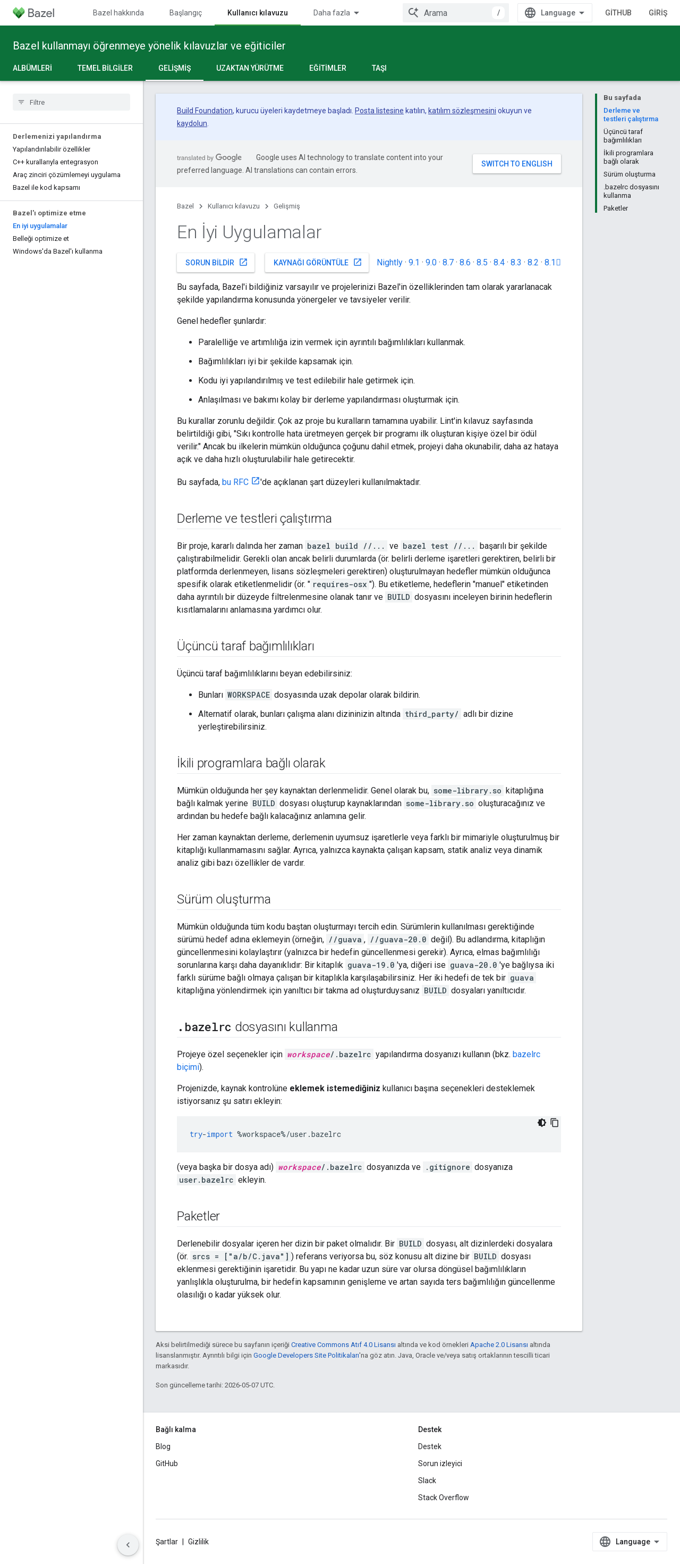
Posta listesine (379, 110)
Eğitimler (327, 68)
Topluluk (474, 13)
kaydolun (192, 123)
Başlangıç (185, 13)
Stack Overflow (443, 1497)
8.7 (448, 262)
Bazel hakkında (118, 13)
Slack (427, 1480)
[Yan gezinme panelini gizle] (128, 1544)
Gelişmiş (287, 206)
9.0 (431, 262)
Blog (163, 1446)
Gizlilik (198, 1541)
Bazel (185, 206)
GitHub (645, 13)
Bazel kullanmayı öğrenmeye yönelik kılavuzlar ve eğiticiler (149, 45)
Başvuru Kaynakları (345, 13)
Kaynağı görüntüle (318, 262)
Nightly (390, 262)
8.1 (553, 262)
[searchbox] (71, 102)
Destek (429, 1446)
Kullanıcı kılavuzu (234, 206)
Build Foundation (205, 110)
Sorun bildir (216, 262)
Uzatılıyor (418, 13)
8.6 (465, 262)
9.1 (414, 262)
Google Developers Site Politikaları (306, 1355)
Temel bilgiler (105, 68)
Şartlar (167, 1541)
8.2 (533, 262)
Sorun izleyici (440, 1463)
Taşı (379, 68)
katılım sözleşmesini (462, 110)
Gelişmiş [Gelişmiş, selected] (174, 68)
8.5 (482, 262)
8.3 (516, 262)
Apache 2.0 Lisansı (499, 1345)
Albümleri (32, 68)
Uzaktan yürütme (250, 68)
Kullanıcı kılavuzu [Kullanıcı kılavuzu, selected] (257, 13)
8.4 (499, 262)
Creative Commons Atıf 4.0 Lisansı (343, 1345)
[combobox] (558, 12)
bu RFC (235, 482)
